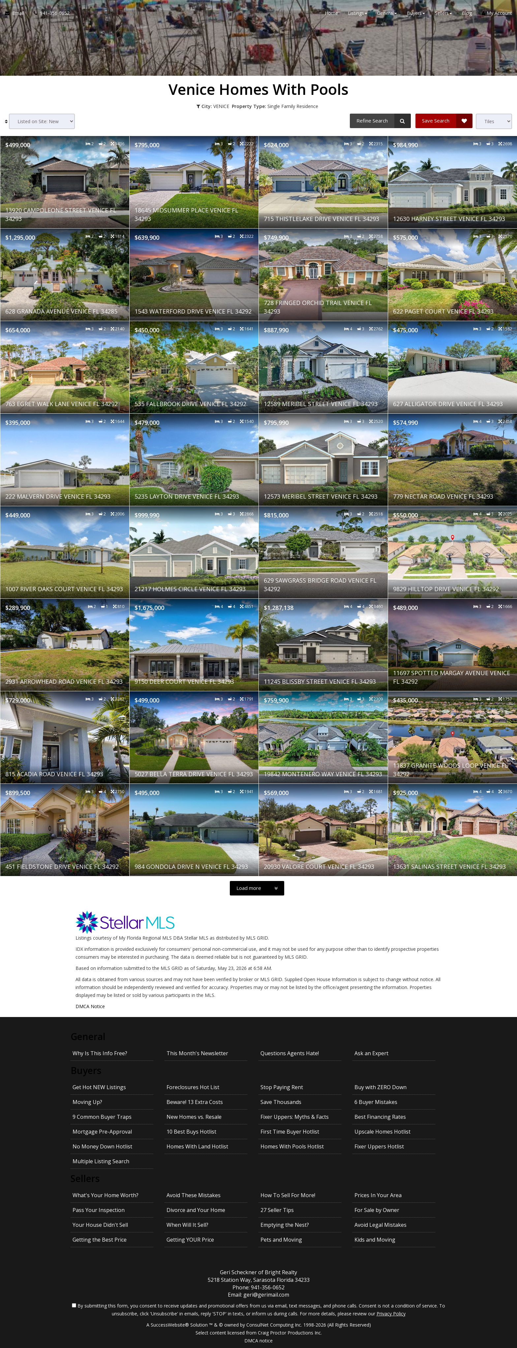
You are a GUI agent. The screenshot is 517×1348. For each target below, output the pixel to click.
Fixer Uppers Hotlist (379, 1146)
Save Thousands (280, 1102)
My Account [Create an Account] (497, 13)
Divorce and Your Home (196, 1210)
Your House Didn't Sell (100, 1224)
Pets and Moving (281, 1239)
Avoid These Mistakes (194, 1195)
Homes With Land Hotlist (197, 1146)
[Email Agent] (17, 13)
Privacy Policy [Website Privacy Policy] (391, 1313)
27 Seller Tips (277, 1210)
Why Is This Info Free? (100, 1053)
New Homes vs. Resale (194, 1116)
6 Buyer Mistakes (375, 1102)
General (88, 1036)
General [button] (387, 13)
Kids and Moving (374, 1239)
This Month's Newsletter (197, 1053)
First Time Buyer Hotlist (289, 1131)
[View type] (494, 121)
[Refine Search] (380, 121)
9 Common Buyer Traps (102, 1116)
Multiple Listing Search (101, 1161)
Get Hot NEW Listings (99, 1087)
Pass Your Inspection (99, 1210)
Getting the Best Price (100, 1239)
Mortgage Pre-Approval (102, 1131)
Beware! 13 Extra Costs (195, 1102)
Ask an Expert (371, 1053)
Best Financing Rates (380, 1116)
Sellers (85, 1178)
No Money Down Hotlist (102, 1146)
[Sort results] (42, 121)
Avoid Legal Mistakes (380, 1224)
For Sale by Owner (376, 1210)
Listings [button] (357, 13)
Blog (467, 13)
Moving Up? (87, 1102)
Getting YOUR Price (190, 1239)
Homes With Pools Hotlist (292, 1146)
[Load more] (257, 888)
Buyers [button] (416, 13)
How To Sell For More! (287, 1195)
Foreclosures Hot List (193, 1087)
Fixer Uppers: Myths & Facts (294, 1116)
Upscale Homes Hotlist (382, 1131)
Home (331, 13)
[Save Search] (443, 121)
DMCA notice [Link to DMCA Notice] (258, 1340)
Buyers (86, 1070)
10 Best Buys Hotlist (191, 1131)
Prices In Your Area (378, 1195)
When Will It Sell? (187, 1224)
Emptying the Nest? (284, 1224)
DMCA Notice (90, 1006)
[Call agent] (49, 13)
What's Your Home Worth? (105, 1195)
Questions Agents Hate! (289, 1053)
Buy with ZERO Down (380, 1087)
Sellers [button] (443, 13)
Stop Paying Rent (281, 1087)
